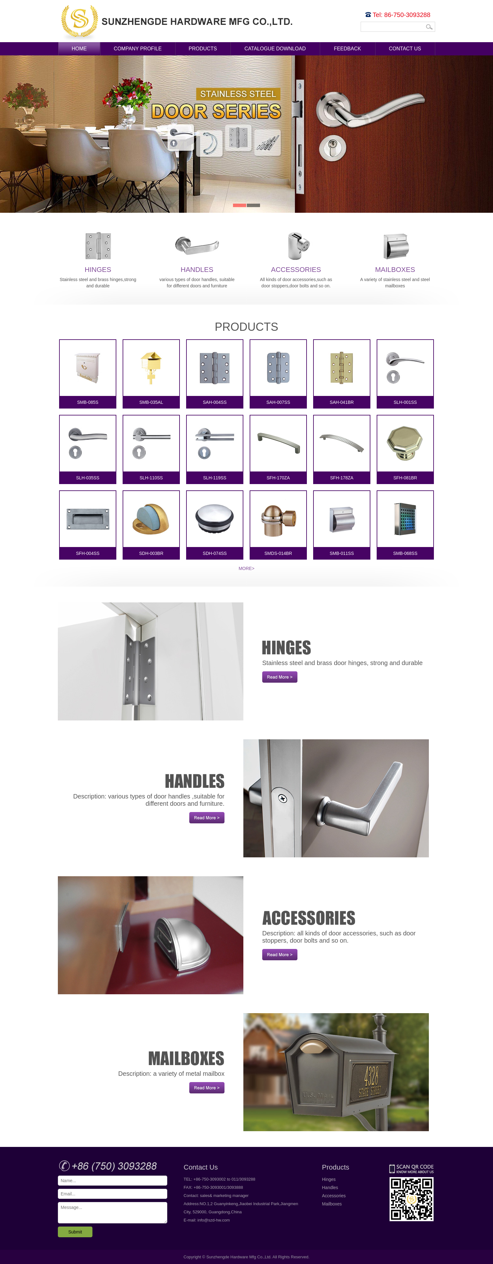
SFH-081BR (405, 447)
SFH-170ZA (278, 447)
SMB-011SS (342, 523)
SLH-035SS (88, 447)
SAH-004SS (215, 372)
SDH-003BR (151, 523)
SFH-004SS (88, 523)
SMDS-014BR (278, 523)
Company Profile (138, 48)
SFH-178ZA (342, 447)
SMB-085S (88, 372)
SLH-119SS (215, 447)
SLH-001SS (405, 372)
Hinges (98, 251)
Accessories (296, 251)
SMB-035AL (151, 372)
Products (203, 48)
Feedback (347, 48)
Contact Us (405, 48)
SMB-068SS (405, 523)
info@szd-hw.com (213, 1220)
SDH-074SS (215, 523)
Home (79, 48)
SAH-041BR (342, 372)
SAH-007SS (278, 372)
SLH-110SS (151, 447)
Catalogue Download (275, 48)
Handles (197, 251)
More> (246, 568)
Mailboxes (395, 251)
